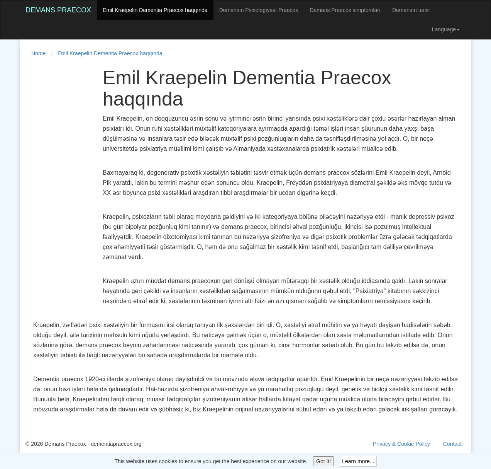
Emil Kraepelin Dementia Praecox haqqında (155, 10)
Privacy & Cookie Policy (401, 444)
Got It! (323, 461)
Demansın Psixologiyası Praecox (258, 10)
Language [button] (446, 29)
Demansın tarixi (411, 10)
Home (38, 53)
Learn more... (358, 461)
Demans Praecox (58, 10)
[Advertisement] (56, 183)
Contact (452, 444)
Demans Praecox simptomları (345, 10)
